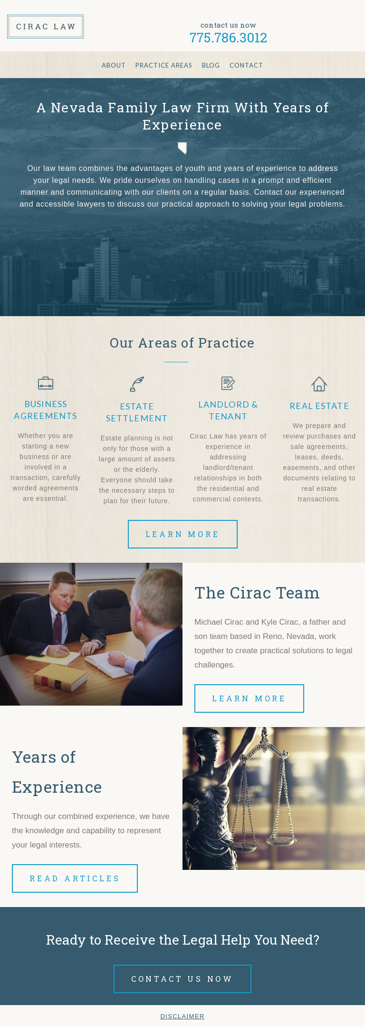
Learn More (182, 534)
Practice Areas (163, 65)
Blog (211, 65)
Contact (246, 65)
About (114, 65)
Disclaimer (182, 1016)
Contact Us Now (182, 979)
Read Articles (74, 878)
